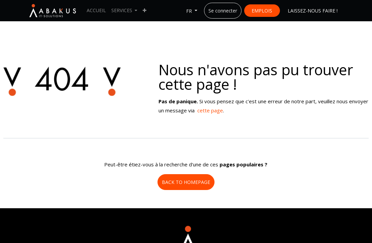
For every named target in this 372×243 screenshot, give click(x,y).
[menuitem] (96, 11)
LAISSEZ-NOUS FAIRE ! (313, 10)
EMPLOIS (262, 10)
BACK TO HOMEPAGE (186, 182)
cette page (210, 110)
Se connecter (222, 10)
